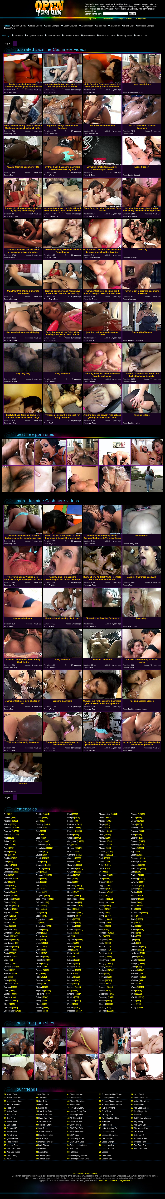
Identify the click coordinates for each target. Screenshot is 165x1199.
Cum (38, 872)
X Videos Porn (140, 1142)
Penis (101, 909)
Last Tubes (11, 1125)
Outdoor (102, 892)
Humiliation (72, 912)
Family (38, 967)
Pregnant (103, 940)
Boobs (6, 950)
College (39, 841)
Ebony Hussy (76, 1098)
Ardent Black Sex (14, 1098)
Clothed (39, 828)
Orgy (101, 885)
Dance (38, 892)
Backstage (8, 872)
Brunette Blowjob (146, 26)
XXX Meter (138, 1132)
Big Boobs (8, 899)
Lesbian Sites (107, 1138)
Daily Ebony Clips (45, 1142)
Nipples (102, 855)
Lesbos (105, 1152)
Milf (100, 828)
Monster (102, 841)
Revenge (103, 977)
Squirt (133, 855)
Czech (38, 885)
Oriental (102, 889)
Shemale (103, 1011)
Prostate (102, 950)
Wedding (134, 980)
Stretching (135, 868)
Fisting (38, 1001)
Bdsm (6, 885)
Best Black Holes (45, 1135)
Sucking (134, 878)
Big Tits (7, 912)
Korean (70, 963)
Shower (134, 814)
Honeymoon (72, 902)
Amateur (7, 828)
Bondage (8, 946)
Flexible (39, 1011)
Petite (101, 916)
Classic (39, 817)
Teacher (134, 899)
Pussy (101, 963)
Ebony (38, 936)
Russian (102, 987)
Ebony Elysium (44, 1155)
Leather (70, 980)
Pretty (101, 943)
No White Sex (76, 1121)
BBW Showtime (76, 1132)
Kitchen (70, 960)
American (8, 834)
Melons (102, 821)
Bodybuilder (9, 943)
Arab (6, 848)
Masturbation (104, 814)
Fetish (38, 984)
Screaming (103, 994)
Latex (69, 973)
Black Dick (129, 26)
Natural (102, 851)
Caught (7, 997)
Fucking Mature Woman (112, 1104)
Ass (5, 855)
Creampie (40, 865)
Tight (133, 916)
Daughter (40, 895)
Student (134, 875)
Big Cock (8, 906)
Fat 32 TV (74, 1148)
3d (5, 814)
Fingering (40, 990)
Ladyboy (71, 970)
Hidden (70, 895)
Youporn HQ (12, 1155)
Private (102, 946)
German (70, 848)
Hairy (69, 882)
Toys (133, 926)
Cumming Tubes (77, 1138)
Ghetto (70, 851)
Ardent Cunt (12, 1111)
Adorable (8, 821)
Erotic (38, 943)
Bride (6, 960)
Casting (7, 994)
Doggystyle (40, 919)
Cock (38, 834)
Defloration (40, 902)
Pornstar (102, 933)
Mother (102, 845)
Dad (37, 889)
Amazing (7, 831)
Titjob (133, 919)
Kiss (69, 956)
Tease (133, 902)
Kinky (69, 953)
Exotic (38, 953)
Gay (69, 845)
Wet (132, 984)
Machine (71, 1001)
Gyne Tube (43, 1104)
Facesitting (40, 960)
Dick (37, 906)
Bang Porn (11, 1115)
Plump (102, 926)
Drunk (38, 933)
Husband (71, 916)
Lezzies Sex (107, 1159)
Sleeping (134, 828)
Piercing (102, 919)
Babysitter (8, 868)
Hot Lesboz (107, 1125)
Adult (9, 1159)
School (102, 990)
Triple (133, 933)
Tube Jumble (12, 1142)
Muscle (102, 848)
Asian (6, 851)
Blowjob (7, 940)
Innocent (71, 923)
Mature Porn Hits (141, 1098)
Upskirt (134, 956)
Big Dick (7, 909)
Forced (70, 821)
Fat (37, 973)
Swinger (134, 889)
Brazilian (7, 956)
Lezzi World (139, 1094)
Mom (101, 834)
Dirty (38, 912)
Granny (70, 872)
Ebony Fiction (44, 1159)
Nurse (101, 862)
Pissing (102, 923)
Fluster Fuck (12, 1121)
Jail (68, 936)
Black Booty (87, 26)
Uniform (134, 950)
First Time (40, 994)
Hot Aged (106, 1121)
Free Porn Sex (140, 1145)
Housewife (71, 906)
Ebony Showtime (77, 1101)
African (7, 824)
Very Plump (138, 1121)
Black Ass (101, 26)
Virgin (133, 967)
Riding (102, 980)
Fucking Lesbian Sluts (79, 1159)
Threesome (136, 912)
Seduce (102, 1001)
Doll (37, 923)
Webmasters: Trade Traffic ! (85, 1174)
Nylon (101, 865)
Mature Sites (139, 1104)
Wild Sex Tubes (13, 1152)
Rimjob (102, 984)
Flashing (39, 1007)
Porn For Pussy (140, 1138)
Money (102, 838)
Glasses (70, 862)
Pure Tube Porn (45, 1115)
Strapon (134, 865)
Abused (7, 817)
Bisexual (7, 919)
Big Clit (7, 902)
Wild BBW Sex (140, 1125)
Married (70, 1007)
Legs (69, 984)
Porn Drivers (12, 1135)
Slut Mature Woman (142, 1118)
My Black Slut (76, 1118)
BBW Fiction (75, 1125)
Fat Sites (74, 1152)
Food (69, 814)
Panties (102, 899)
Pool (101, 929)
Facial (38, 963)
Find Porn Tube (140, 1148)
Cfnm (6, 1004)
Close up (39, 824)
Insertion (71, 926)
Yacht (133, 1001)
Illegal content (126, 1180)
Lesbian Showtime (110, 1135)
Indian (70, 919)
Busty (6, 980)
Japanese (71, 940)
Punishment (104, 960)
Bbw (6, 882)
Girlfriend (71, 855)
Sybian (134, 892)
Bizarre (7, 923)
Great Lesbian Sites (110, 1118)
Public (101, 956)
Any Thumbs (43, 1094)
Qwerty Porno (12, 1138)
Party (101, 906)
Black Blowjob (52, 26)
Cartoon (7, 987)
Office (101, 868)
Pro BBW (137, 1115)
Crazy (38, 862)
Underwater (136, 946)
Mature (102, 817)
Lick (69, 990)
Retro (101, 973)
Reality (102, 967)
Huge (69, 909)
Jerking (70, 946)
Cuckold (39, 868)
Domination (40, 926)
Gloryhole (71, 865)
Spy (132, 851)
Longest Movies (125, 18)
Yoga (133, 1004)
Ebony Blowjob (70, 26)
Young (133, 1007)
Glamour (71, 858)
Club (38, 831)
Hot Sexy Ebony (77, 1108)
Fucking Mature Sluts (111, 1098)
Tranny (134, 929)
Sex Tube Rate (44, 1121)
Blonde (7, 936)
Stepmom (135, 858)
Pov (100, 936)
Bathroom (8, 878)
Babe (6, 865)
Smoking (134, 831)
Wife (133, 990)
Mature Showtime (141, 1101)
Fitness (39, 1004)
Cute (38, 882)
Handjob (71, 885)
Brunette (7, 967)
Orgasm (102, 882)
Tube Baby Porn (45, 1132)
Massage (71, 1011)
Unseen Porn (12, 1145)
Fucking (70, 831)
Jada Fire (18, 35)
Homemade (72, 899)
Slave (133, 824)
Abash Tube (12, 1094)
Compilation (41, 848)
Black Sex (115, 26)
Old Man (102, 875)
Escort (38, 946)
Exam (38, 950)
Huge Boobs (36, 26)
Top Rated (92, 18)
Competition (41, 845)
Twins (133, 936)
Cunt (38, 878)
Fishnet (39, 997)
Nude (101, 858)
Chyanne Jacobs (35, 35)
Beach (6, 889)
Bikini (6, 916)
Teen (133, 906)
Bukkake (7, 973)
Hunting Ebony (76, 1115)
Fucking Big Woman (78, 1155)
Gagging (71, 838)
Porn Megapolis (140, 1111)
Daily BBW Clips (77, 1142)
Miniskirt (102, 831)
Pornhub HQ (12, 1128)
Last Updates (109, 18)
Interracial (71, 929)
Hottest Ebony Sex (78, 1111)
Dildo (38, 909)
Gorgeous (71, 868)
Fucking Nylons (108, 1108)
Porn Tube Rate (45, 1111)
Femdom (39, 980)
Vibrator (134, 960)
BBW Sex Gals (76, 1128)
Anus (6, 845)
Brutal (6, 970)
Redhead (103, 970)
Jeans (70, 943)
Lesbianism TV (108, 1132)
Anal (6, 838)
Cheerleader (9, 1011)
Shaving (102, 1007)
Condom (39, 851)
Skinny (134, 821)
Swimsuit (135, 885)
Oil (100, 872)
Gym (69, 878)
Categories (141, 18)
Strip (133, 872)
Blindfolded (8, 933)
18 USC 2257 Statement (108, 1180)
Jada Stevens (53, 35)
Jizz (69, 950)
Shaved (102, 1004)
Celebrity (7, 1001)
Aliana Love (141, 35)
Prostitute (103, 953)
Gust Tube (42, 1101)
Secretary (103, 997)
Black (6, 926)
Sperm (133, 848)
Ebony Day (43, 1152)
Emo (38, 940)
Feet (37, 977)
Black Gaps (43, 1138)
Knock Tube (43, 1108)
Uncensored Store (14, 1101)
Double (39, 929)
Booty (6, 953)
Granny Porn (107, 1115)
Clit (37, 821)
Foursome (71, 824)
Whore (133, 987)
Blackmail (8, 929)
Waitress (134, 973)
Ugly (133, 940)
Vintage (134, 963)
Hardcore (71, 889)
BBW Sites (74, 1135)
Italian (70, 933)
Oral (101, 878)
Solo (133, 834)
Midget (102, 824)
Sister (133, 817)
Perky (101, 912)
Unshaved (135, 953)
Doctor (38, 916)
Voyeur (134, 970)
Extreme (39, 956)
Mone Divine (89, 35)
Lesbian (70, 987)
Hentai (70, 892)
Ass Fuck (10, 28)
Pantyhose (103, 902)
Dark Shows (43, 1145)
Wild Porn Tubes (14, 1148)
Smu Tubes (43, 1128)
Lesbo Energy (108, 1142)
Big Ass (7, 895)
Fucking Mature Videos (112, 1101)
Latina (70, 977)
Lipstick (70, 997)
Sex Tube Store (45, 1125)
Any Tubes (43, 1098)
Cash (6, 990)
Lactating (71, 967)
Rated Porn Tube (45, 1118)
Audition (7, 858)
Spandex (134, 841)
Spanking (135, 845)
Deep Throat (41, 899)
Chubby (39, 814)
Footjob (70, 817)
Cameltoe (8, 984)
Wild (133, 994)
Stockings (135, 862)
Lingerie (70, 994)
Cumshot (39, 875)
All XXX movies (13, 1104)
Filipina (39, 987)
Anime (6, 841)
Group (70, 875)
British (6, 963)
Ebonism (42, 1148)
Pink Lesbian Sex (141, 1108)
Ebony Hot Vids (76, 1094)
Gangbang (71, 841)
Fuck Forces (12, 1132)
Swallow (134, 882)
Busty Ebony (20, 26)
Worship (134, 997)
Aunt (6, 862)
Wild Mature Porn (141, 1128)
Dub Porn (11, 1118)
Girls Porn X (139, 1135)
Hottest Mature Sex (110, 1128)
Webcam (134, 977)
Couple (39, 858)
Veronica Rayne (71, 35)
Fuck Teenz (107, 1111)
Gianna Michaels (107, 35)
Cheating (8, 1007)
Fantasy (39, 970)
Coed (38, 838)
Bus (5, 977)
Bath (6, 875)
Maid (69, 1004)
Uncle (133, 943)
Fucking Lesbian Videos (112, 1094)
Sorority (134, 838)
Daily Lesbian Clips (78, 1145)
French (70, 828)
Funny (70, 834)
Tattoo (133, 895)
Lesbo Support (108, 1148)
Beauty (7, 892)
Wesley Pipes (125, 35)
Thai (133, 909)
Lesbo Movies (108, 1145)
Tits (132, 923)
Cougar (39, 855)
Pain (101, 895)
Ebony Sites (75, 1104)
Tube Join (11, 1108)
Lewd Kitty (106, 1155)
